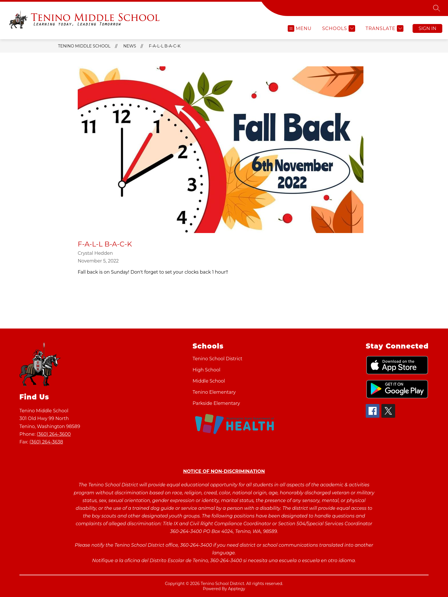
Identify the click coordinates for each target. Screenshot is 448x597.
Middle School (209, 381)
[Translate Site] (383, 28)
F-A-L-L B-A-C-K (165, 46)
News (129, 46)
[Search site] (436, 8)
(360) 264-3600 (54, 434)
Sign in (427, 28)
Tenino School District (217, 358)
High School (206, 370)
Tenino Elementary (214, 392)
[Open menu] (300, 28)
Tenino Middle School (84, 46)
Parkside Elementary (216, 403)
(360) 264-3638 (46, 442)
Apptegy (236, 588)
